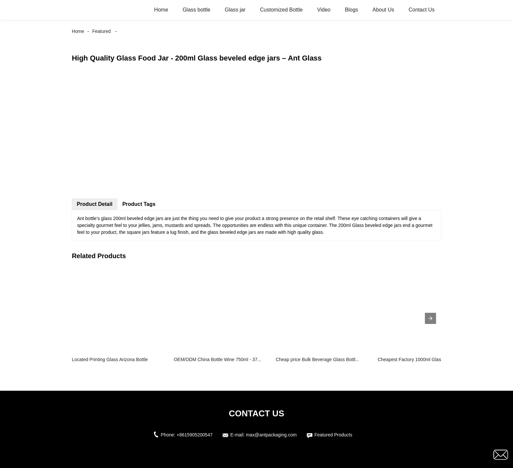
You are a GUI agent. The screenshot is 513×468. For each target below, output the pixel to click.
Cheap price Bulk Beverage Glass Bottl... (317, 359)
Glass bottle (196, 9)
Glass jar (235, 9)
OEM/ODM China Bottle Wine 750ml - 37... (217, 359)
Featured (101, 31)
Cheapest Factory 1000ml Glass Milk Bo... (420, 359)
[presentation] (430, 318)
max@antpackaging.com (271, 434)
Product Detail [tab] (94, 204)
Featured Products (333, 434)
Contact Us (421, 9)
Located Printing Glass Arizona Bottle (110, 359)
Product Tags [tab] (139, 204)
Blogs (351, 9)
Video (323, 9)
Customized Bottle (281, 9)
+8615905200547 (194, 434)
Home (161, 9)
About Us (383, 9)
